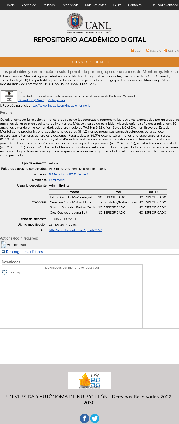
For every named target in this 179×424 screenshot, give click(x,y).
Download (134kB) (31, 100)
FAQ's (117, 5)
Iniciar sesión (78, 62)
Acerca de (28, 5)
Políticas (49, 5)
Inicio (11, 5)
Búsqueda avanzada (163, 5)
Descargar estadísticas (22, 252)
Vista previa (56, 100)
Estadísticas (69, 5)
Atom (139, 51)
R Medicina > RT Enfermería (69, 174)
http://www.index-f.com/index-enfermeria (60, 105)
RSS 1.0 (156, 51)
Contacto (135, 5)
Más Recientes (95, 5)
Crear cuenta (99, 62)
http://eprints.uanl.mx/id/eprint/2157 (75, 230)
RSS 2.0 (173, 51)
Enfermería (57, 180)
